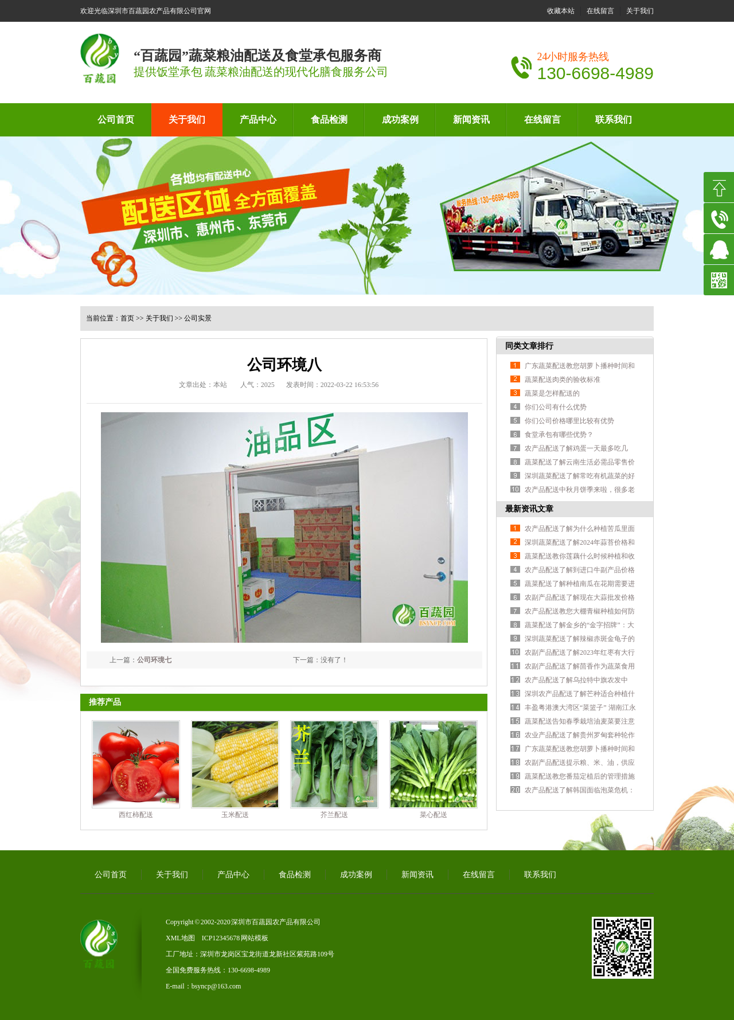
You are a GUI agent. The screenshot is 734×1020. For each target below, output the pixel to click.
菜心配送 (433, 815)
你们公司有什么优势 (556, 407)
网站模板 (254, 938)
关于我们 (640, 11)
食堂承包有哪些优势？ (559, 435)
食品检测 (329, 119)
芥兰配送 (334, 815)
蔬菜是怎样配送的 (552, 393)
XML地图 (180, 938)
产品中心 (258, 119)
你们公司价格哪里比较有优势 (569, 421)
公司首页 (115, 119)
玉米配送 (235, 815)
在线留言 (600, 11)
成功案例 (400, 119)
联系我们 (613, 119)
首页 (127, 318)
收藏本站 (561, 11)
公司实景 (198, 318)
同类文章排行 (529, 346)
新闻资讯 (471, 119)
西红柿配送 (136, 815)
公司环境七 (154, 660)
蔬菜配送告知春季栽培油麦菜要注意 (580, 721)
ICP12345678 (221, 938)
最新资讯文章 (529, 509)
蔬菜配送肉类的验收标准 (562, 380)
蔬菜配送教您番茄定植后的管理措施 (580, 776)
